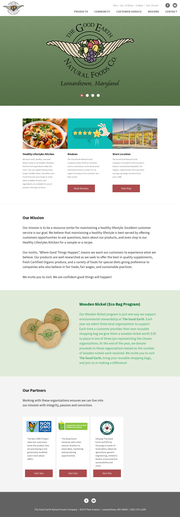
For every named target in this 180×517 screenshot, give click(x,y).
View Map (126, 188)
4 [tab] (98, 95)
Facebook (167, 5)
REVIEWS (153, 11)
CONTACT (171, 11)
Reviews (73, 154)
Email (175, 5)
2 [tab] (87, 95)
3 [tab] (92, 95)
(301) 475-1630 (138, 509)
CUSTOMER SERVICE (129, 11)
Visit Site (38, 473)
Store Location (121, 154)
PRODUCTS (81, 11)
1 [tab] (81, 95)
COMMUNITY (102, 11)
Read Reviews (81, 188)
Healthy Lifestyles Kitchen (38, 154)
